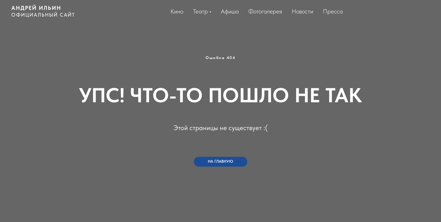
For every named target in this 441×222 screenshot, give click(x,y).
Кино (176, 11)
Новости (302, 11)
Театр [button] (200, 11)
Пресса (333, 11)
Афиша (230, 11)
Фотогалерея (265, 11)
